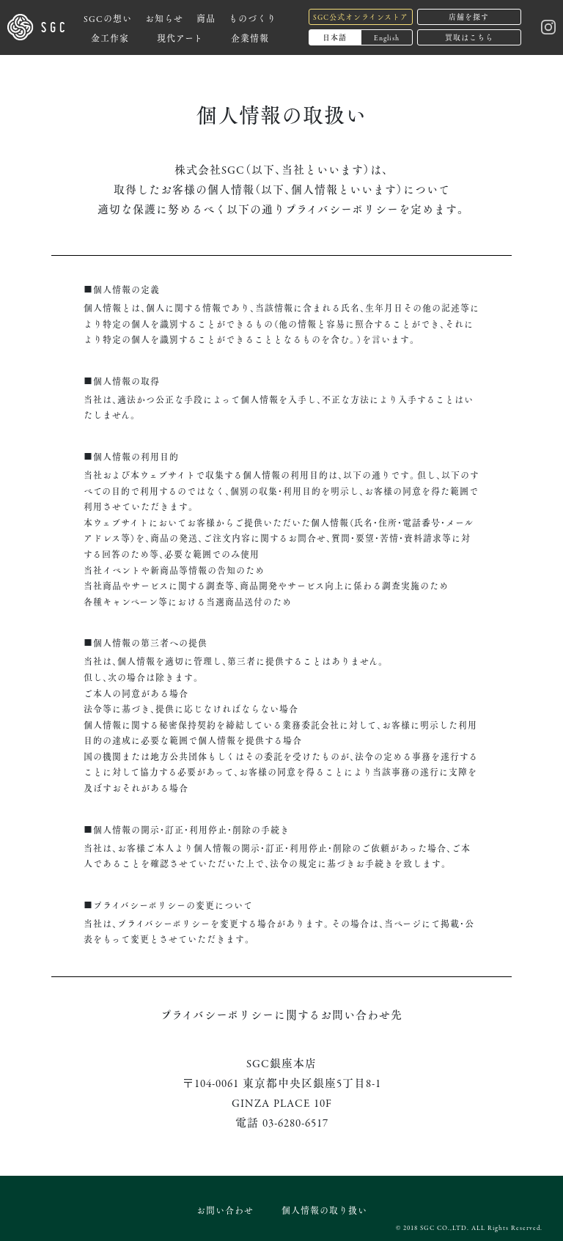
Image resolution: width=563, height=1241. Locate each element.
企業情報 (250, 38)
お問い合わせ (225, 1210)
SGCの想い (108, 18)
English (387, 37)
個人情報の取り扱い (324, 1210)
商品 (206, 18)
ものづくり (252, 18)
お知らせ (164, 18)
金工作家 (110, 38)
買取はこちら (469, 37)
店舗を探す (469, 16)
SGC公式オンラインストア (360, 16)
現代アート (180, 38)
